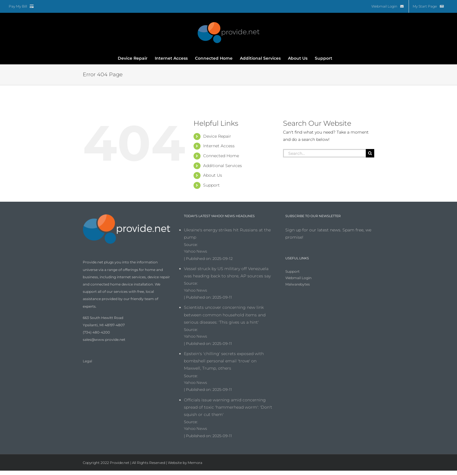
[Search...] (324, 153)
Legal (87, 361)
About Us (212, 175)
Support (211, 185)
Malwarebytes (297, 284)
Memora (195, 462)
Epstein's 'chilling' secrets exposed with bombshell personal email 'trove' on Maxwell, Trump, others (224, 361)
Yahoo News (195, 251)
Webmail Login (298, 278)
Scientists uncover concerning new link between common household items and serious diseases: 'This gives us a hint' (225, 315)
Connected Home (221, 155)
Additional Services (222, 165)
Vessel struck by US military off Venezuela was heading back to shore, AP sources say (227, 272)
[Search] (370, 153)
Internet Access (219, 145)
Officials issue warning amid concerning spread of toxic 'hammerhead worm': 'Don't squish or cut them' (228, 407)
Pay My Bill (21, 6)
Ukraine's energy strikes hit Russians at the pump (227, 233)
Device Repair (217, 136)
